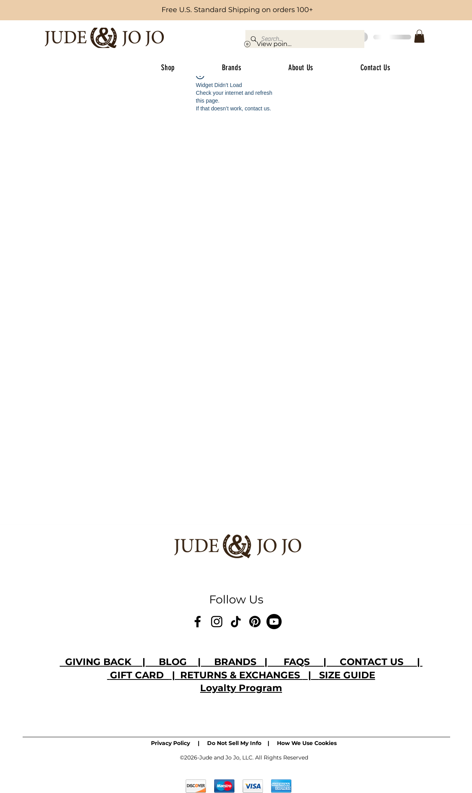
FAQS (296, 661)
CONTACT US (376, 661)
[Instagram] (216, 621)
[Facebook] (197, 621)
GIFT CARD (139, 675)
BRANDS (235, 661)
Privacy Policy (170, 743)
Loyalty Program (241, 688)
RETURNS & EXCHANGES (241, 675)
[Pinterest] (255, 621)
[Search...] (304, 39)
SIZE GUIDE (347, 675)
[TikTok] (235, 621)
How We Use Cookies (307, 743)
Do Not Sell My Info (234, 743)
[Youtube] (274, 621)
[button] (419, 36)
